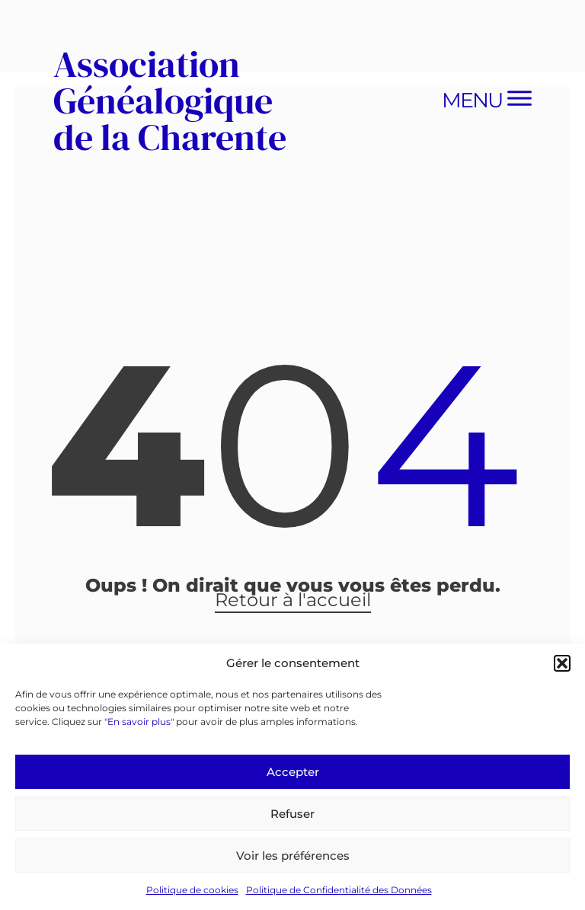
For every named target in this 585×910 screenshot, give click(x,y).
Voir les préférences (293, 855)
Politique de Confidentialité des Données (339, 890)
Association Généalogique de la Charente (169, 100)
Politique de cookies (192, 890)
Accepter (293, 772)
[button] (562, 663)
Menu (472, 100)
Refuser (292, 813)
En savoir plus (139, 721)
